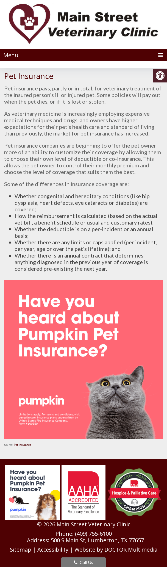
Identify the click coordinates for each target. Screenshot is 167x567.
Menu (10, 55)
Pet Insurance (22, 444)
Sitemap (20, 549)
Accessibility (52, 549)
